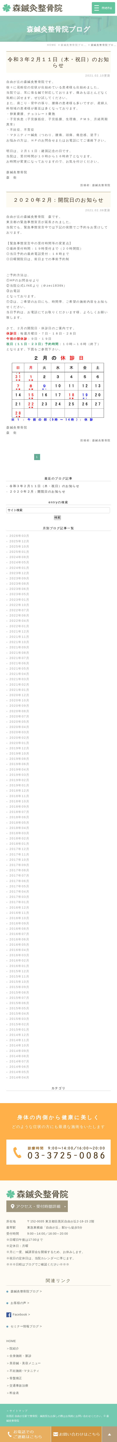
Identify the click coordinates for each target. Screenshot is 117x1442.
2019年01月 (20, 785)
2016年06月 (20, 939)
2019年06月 (20, 764)
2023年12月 (20, 573)
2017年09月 (20, 865)
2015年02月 (20, 1024)
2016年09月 (20, 923)
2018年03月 (20, 833)
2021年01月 (20, 689)
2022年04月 (20, 620)
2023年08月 (20, 583)
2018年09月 (20, 806)
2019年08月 (20, 758)
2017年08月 (20, 870)
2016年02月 (20, 960)
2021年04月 (20, 673)
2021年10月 (20, 642)
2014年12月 (20, 1035)
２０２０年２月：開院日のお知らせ (58, 200)
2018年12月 (20, 790)
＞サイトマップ (17, 1410)
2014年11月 (20, 1040)
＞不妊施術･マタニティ (22, 1370)
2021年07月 (20, 658)
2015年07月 (20, 997)
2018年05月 (20, 822)
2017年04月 (20, 891)
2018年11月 (20, 796)
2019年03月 (20, 774)
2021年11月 (20, 636)
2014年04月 (20, 1077)
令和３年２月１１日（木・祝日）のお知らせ (58, 62)
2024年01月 (20, 567)
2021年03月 (20, 679)
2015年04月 (20, 1013)
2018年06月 (20, 817)
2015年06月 (20, 1003)
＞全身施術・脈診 (19, 1355)
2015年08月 (20, 992)
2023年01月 (20, 599)
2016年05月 (20, 944)
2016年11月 (20, 912)
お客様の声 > (20, 1303)
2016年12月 (20, 907)
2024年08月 (20, 557)
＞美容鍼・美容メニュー (23, 1363)
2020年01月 (20, 743)
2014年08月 (20, 1056)
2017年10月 (20, 859)
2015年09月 (20, 987)
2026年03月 (20, 535)
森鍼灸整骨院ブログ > (26, 1291)
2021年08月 (20, 652)
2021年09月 (20, 647)
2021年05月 (20, 668)
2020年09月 (20, 705)
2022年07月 (20, 610)
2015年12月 (20, 971)
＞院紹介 (12, 1348)
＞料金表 (12, 1393)
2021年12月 (20, 631)
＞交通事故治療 (17, 1385)
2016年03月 (20, 955)
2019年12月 (20, 748)
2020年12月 (20, 695)
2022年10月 (20, 605)
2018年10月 (20, 801)
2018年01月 (20, 843)
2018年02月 (20, 838)
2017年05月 (20, 886)
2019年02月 (20, 780)
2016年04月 (20, 950)
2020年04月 (20, 727)
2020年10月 (20, 700)
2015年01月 (20, 1029)
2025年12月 (20, 541)
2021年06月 (20, 663)
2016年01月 (20, 966)
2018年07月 (20, 812)
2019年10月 (20, 753)
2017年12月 (20, 849)
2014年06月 (20, 1066)
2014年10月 (20, 1045)
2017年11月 (20, 854)
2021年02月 (20, 684)
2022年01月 (20, 626)
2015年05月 (20, 1008)
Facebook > (21, 1314)
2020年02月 (20, 737)
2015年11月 (20, 976)
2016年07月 (20, 934)
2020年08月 (20, 711)
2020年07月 (20, 716)
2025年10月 (20, 546)
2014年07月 (20, 1061)
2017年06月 (20, 881)
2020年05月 (20, 721)
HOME (11, 1341)
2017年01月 (20, 902)
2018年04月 (20, 828)
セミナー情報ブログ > (26, 1326)
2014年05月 (20, 1072)
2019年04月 (20, 769)
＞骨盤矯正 (14, 1378)
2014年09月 (20, 1051)
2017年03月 (20, 896)
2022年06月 (20, 615)
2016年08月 (20, 928)
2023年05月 (20, 594)
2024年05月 (20, 562)
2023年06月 (20, 589)
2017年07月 (20, 875)
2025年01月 (20, 551)
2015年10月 (20, 981)
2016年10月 (20, 918)
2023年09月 (20, 578)
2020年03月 (20, 732)
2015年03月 (20, 1018)
